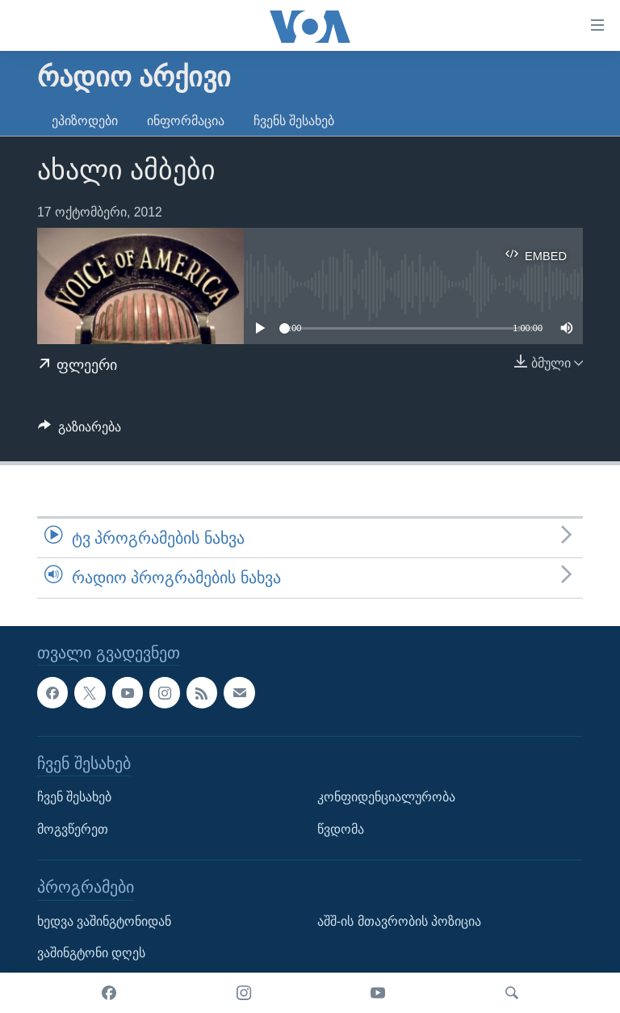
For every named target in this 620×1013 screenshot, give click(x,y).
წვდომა (340, 828)
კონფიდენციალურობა (386, 797)
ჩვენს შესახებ (293, 121)
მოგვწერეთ (72, 828)
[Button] (79, 431)
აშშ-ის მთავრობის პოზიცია (399, 920)
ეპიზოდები (85, 121)
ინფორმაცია (185, 121)
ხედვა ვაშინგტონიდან (104, 920)
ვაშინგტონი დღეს (91, 953)
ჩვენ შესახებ (74, 797)
